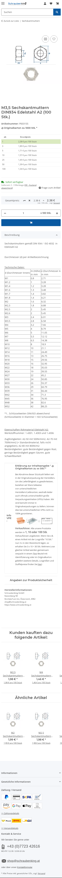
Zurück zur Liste (11, 20)
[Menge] (23, 213)
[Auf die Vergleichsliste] (45, 39)
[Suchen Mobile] (27, 12)
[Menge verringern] (5, 213)
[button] (45, 3)
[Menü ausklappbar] (3, 2)
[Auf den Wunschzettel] (53, 39)
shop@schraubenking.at (23, 860)
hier (39, 564)
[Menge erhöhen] (57, 213)
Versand (56, 203)
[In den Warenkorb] (3, 31)
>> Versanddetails (9, 828)
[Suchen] (57, 12)
